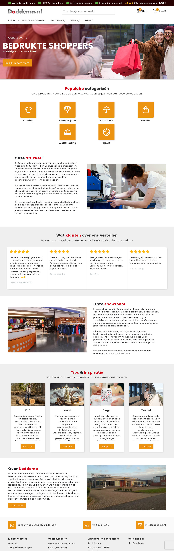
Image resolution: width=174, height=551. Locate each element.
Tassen (89, 20)
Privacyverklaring (57, 528)
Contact (13, 523)
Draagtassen (95, 536)
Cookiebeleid (55, 532)
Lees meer (17, 486)
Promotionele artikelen (31, 20)
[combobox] (85, 11)
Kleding (75, 20)
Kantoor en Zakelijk (98, 528)
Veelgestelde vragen (20, 528)
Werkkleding (58, 20)
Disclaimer (54, 536)
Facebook (136, 523)
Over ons (13, 532)
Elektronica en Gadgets (101, 532)
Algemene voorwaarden (61, 523)
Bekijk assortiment (20, 63)
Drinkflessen (95, 523)
